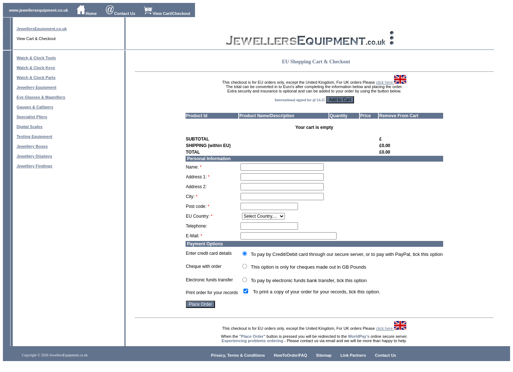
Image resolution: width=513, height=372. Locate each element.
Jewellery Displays (34, 156)
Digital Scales (29, 126)
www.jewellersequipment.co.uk (38, 10)
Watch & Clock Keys (35, 68)
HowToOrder (286, 355)
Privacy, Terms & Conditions (238, 355)
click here (391, 82)
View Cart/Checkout (167, 13)
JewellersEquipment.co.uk (41, 29)
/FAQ (302, 355)
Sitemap (324, 355)
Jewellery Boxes (32, 146)
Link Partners (353, 355)
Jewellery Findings (34, 166)
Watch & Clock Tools (36, 58)
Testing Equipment (34, 136)
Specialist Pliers (31, 117)
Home (86, 13)
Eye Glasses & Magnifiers (40, 97)
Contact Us (120, 13)
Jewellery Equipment (36, 87)
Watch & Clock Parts (35, 77)
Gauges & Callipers (34, 107)
